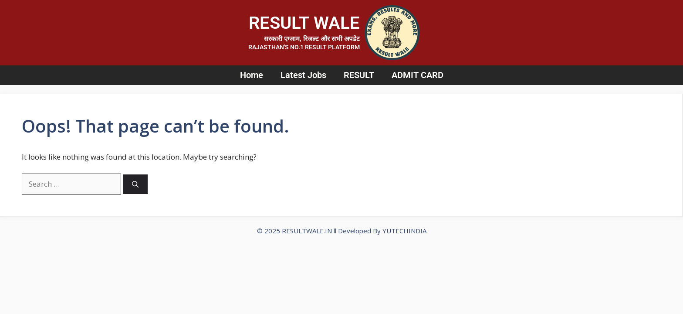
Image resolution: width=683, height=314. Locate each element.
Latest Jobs (303, 75)
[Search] (135, 184)
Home (251, 75)
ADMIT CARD (417, 75)
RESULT (359, 75)
